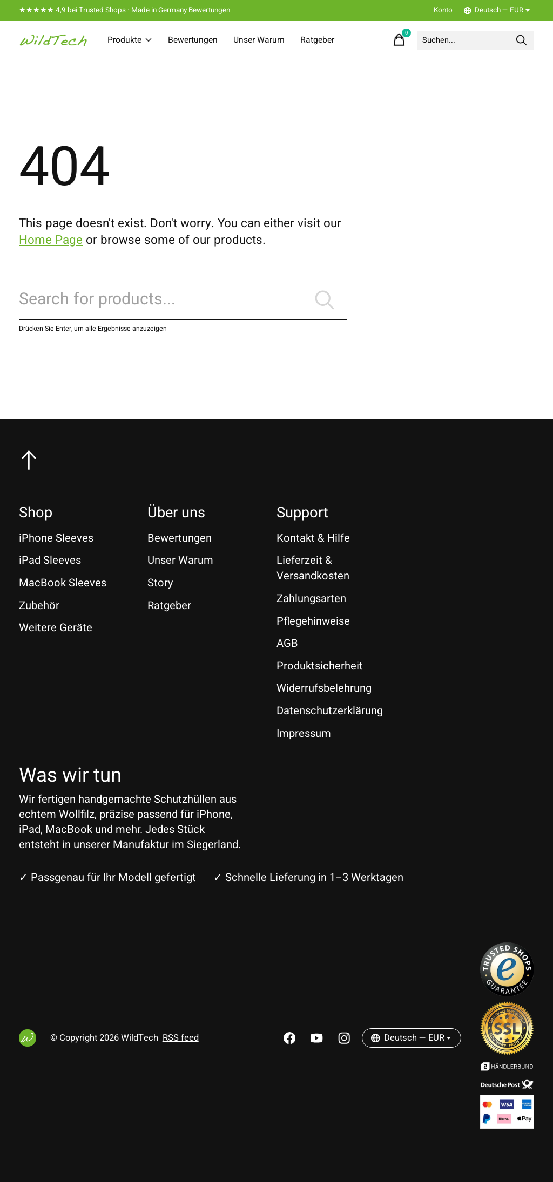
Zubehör (39, 605)
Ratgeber (328, 39)
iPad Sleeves (50, 560)
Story (160, 583)
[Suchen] (468, 40)
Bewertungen (209, 10)
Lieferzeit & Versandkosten (312, 568)
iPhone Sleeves (56, 538)
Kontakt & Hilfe (313, 538)
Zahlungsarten (311, 598)
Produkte (131, 39)
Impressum (303, 733)
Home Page (51, 240)
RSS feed (181, 1037)
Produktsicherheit (319, 666)
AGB (287, 643)
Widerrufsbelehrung (324, 688)
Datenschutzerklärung (329, 711)
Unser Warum (266, 39)
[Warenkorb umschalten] (384, 40)
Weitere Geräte (55, 628)
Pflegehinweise (313, 621)
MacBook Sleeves (62, 583)
